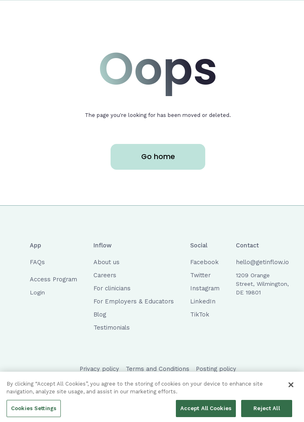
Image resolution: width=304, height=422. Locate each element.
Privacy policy (99, 369)
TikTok (199, 314)
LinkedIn (202, 301)
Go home (158, 157)
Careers (104, 275)
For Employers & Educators (133, 301)
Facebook (204, 262)
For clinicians (112, 288)
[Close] (291, 386)
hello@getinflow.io (262, 262)
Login (37, 292)
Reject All (266, 410)
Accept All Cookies (205, 410)
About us (106, 262)
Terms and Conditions (157, 369)
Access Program (53, 279)
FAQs (37, 262)
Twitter (200, 275)
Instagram (205, 288)
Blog (99, 314)
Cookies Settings (33, 410)
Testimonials (111, 327)
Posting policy (216, 369)
